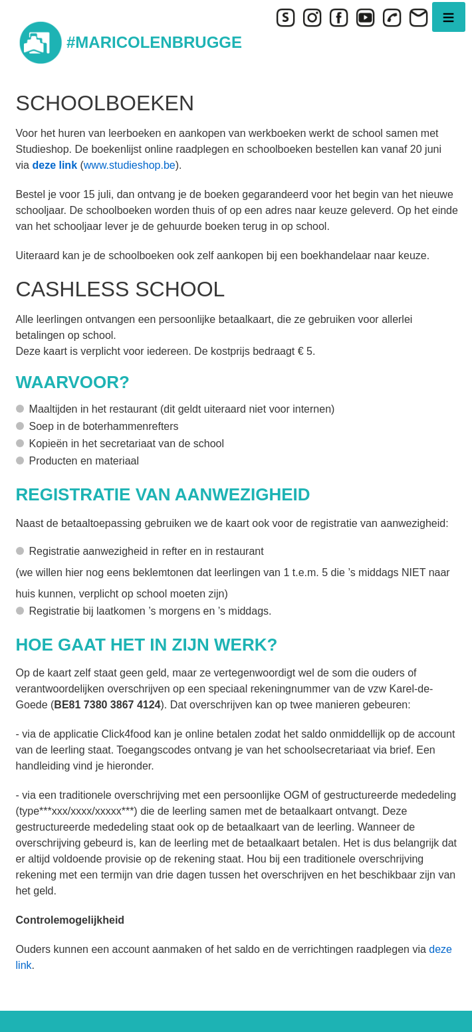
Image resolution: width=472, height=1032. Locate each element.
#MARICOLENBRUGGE (154, 42)
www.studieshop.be (130, 165)
